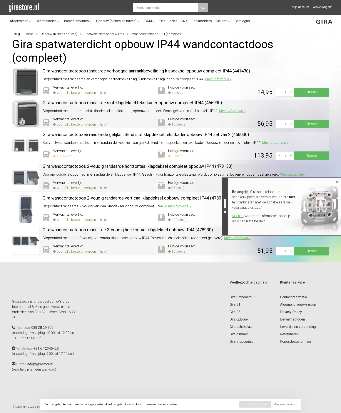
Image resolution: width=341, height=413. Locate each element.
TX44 (148, 21)
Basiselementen (76, 21)
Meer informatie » (218, 79)
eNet (173, 21)
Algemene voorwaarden (298, 304)
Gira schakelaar (241, 327)
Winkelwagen (322, 7)
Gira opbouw (239, 319)
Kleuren (221, 21)
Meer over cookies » (285, 404)
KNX (184, 21)
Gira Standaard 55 (243, 297)
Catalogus (242, 21)
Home (29, 34)
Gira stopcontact (242, 341)
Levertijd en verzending (298, 327)
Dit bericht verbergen (255, 404)
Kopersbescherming (295, 341)
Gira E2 (235, 312)
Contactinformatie (293, 297)
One (162, 21)
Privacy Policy (291, 312)
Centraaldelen (46, 21)
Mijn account (300, 7)
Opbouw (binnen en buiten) (116, 21)
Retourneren (289, 334)
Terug (16, 34)
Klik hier (238, 216)
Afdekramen (19, 21)
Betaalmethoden (292, 319)
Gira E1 (235, 304)
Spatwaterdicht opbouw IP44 (104, 34)
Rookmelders (201, 21)
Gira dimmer (239, 334)
